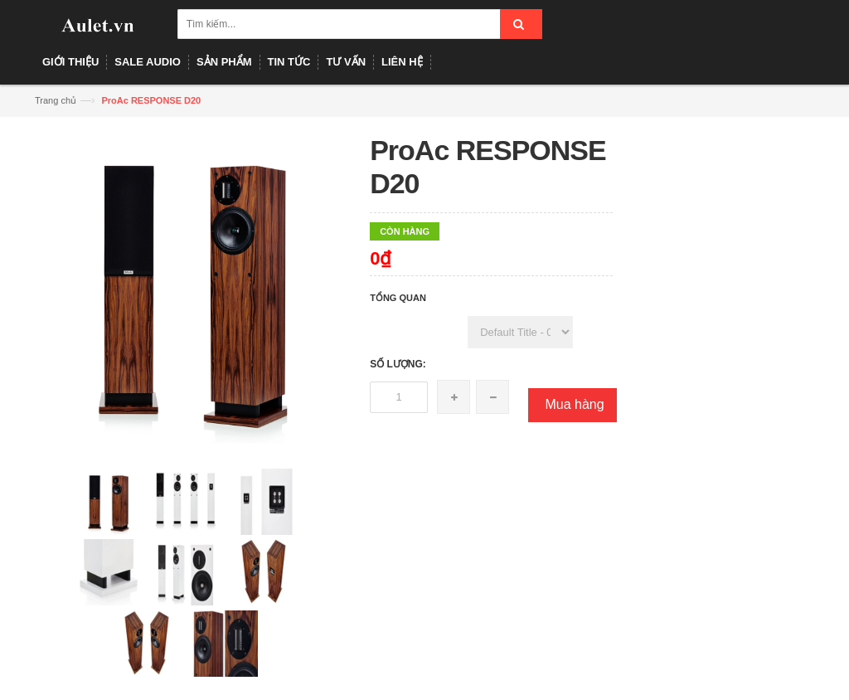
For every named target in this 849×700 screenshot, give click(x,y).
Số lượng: (398, 364)
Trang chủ (55, 100)
